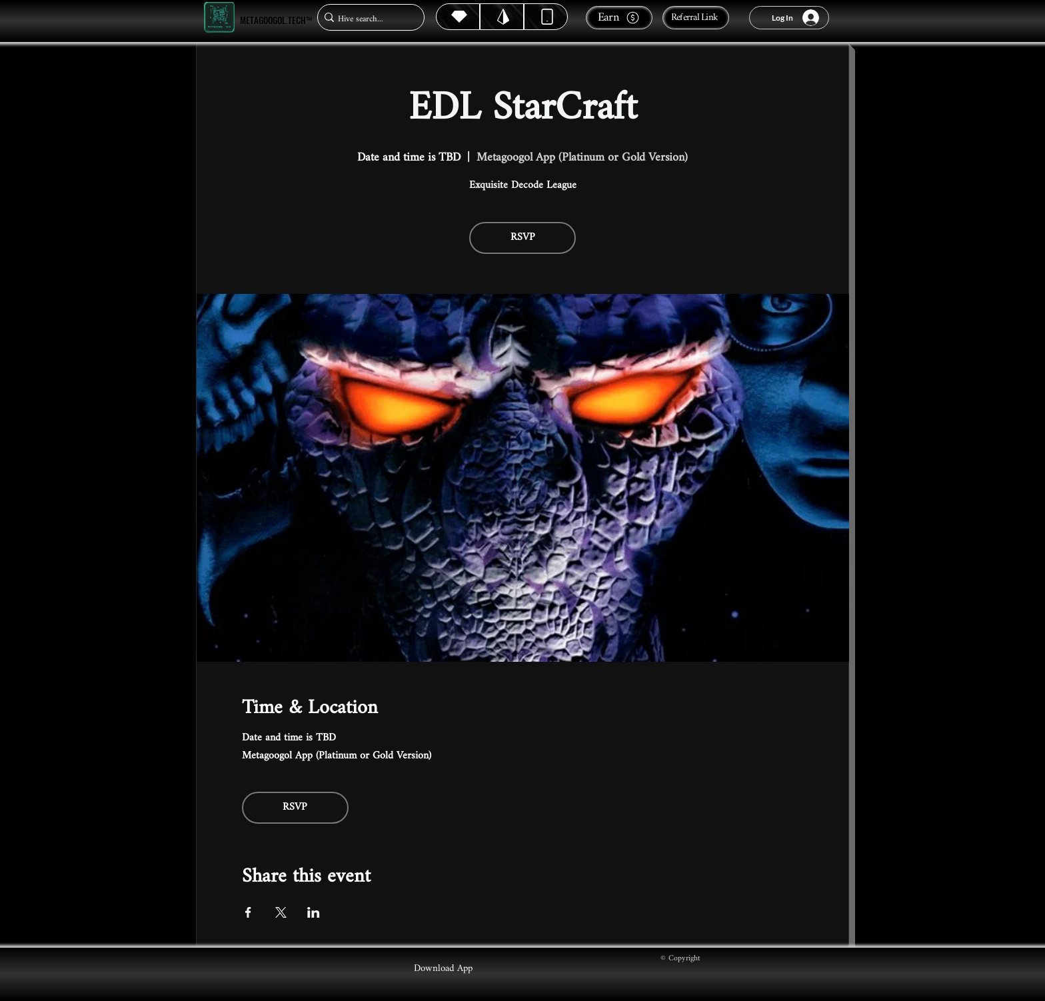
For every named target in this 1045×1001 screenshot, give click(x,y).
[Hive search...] (367, 19)
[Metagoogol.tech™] (219, 17)
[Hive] (458, 16)
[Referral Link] (695, 17)
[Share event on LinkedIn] (313, 912)
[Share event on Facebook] (248, 912)
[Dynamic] (546, 16)
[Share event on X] (281, 912)
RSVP (523, 238)
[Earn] (619, 17)
